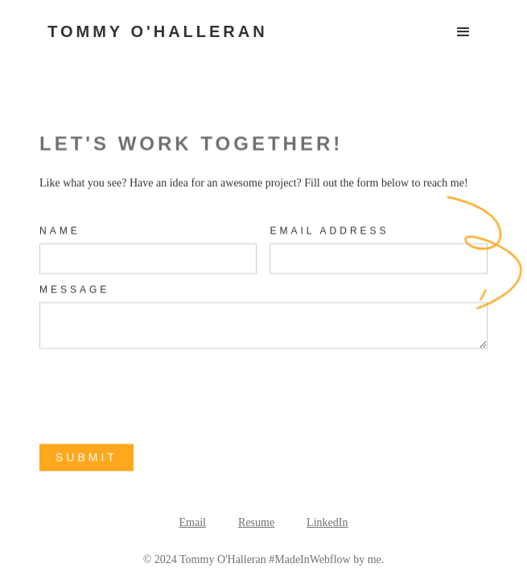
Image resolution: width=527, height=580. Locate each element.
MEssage (74, 290)
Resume (256, 522)
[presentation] (161, 396)
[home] (153, 23)
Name (59, 231)
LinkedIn (327, 522)
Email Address (329, 231)
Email (192, 522)
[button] (463, 32)
